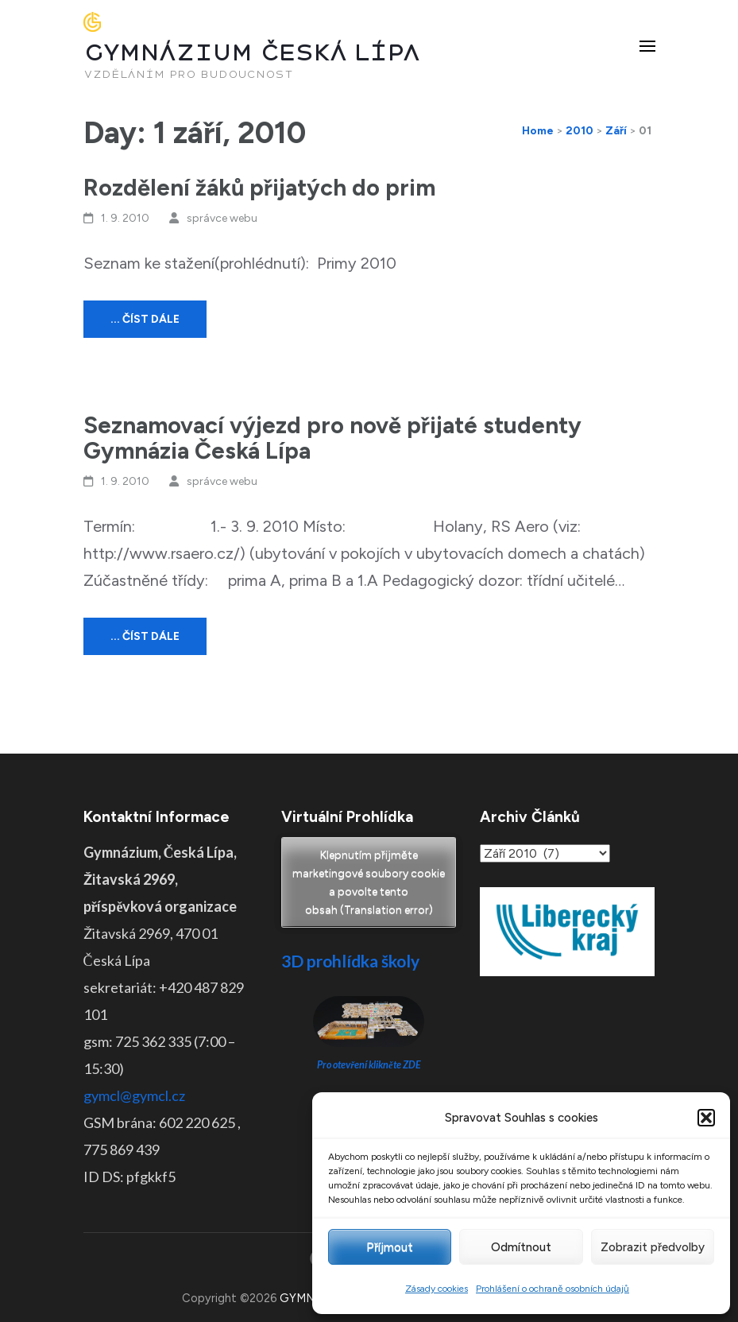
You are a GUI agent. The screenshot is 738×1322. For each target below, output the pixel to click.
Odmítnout (521, 1247)
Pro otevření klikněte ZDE (369, 1065)
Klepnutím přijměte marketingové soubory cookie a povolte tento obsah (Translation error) (368, 882)
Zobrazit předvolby (653, 1247)
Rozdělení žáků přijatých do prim (259, 187)
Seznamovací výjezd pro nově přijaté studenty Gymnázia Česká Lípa (332, 437)
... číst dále (145, 319)
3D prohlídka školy (350, 961)
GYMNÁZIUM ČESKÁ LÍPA (251, 53)
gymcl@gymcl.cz (134, 1095)
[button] (706, 1118)
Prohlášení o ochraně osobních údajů (552, 1288)
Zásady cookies (436, 1288)
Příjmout (389, 1247)
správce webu (222, 218)
